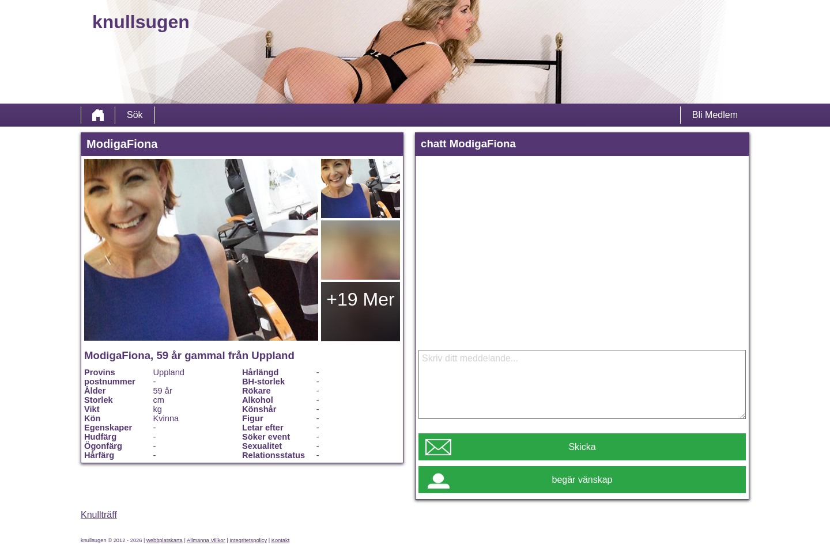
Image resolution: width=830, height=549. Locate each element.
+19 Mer (360, 299)
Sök (135, 115)
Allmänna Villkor (206, 540)
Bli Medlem (715, 115)
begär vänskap (582, 480)
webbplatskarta (164, 540)
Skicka (581, 447)
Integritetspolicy (248, 540)
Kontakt (280, 540)
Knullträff (99, 515)
